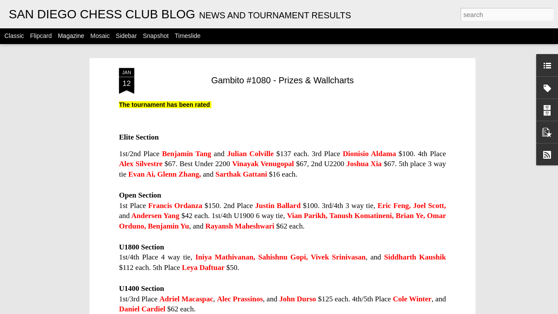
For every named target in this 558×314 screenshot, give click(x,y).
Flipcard (41, 35)
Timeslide (188, 35)
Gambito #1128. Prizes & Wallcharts (437, 256)
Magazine (71, 35)
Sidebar (126, 35)
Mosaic (99, 35)
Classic (14, 35)
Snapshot (156, 35)
